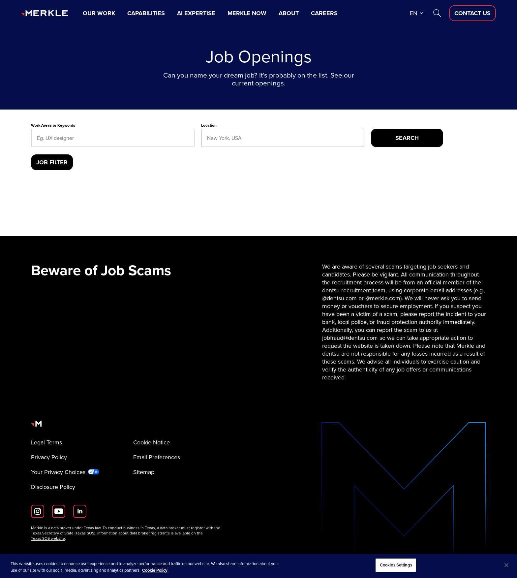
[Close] (506, 565)
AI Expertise (196, 13)
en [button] (413, 13)
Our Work (99, 13)
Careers (324, 13)
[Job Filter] (52, 162)
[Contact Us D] (472, 13)
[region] (258, 566)
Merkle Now (247, 13)
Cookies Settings (396, 565)
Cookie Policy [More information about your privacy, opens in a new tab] (154, 570)
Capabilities (146, 13)
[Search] (437, 13)
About (289, 13)
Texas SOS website (48, 538)
